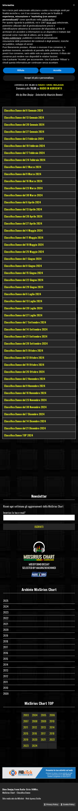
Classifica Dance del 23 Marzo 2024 (23, 188)
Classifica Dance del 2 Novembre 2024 (24, 379)
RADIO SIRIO (37, 77)
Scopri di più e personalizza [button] (38, 804)
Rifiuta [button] (20, 797)
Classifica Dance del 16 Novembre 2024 (25, 393)
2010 (5, 688)
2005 (43, 715)
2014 (5, 664)
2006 (52, 715)
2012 (5, 676)
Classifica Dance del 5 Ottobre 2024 (23, 350)
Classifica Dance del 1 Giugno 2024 (23, 259)
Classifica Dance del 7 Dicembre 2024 (24, 414)
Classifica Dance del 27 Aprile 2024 (23, 223)
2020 (6, 630)
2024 (6, 606)
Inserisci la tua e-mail (14, 513)
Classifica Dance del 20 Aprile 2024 (23, 216)
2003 (26, 715)
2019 (5, 635)
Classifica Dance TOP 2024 (18, 435)
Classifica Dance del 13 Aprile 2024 (23, 209)
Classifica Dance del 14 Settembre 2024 (26, 329)
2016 (5, 653)
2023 (5, 612)
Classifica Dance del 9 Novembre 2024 (24, 386)
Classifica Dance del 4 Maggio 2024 (23, 230)
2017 (5, 647)
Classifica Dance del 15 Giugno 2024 (23, 273)
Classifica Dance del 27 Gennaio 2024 (24, 132)
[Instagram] (42, 3)
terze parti (51, 749)
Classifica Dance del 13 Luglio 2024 (23, 301)
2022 (5, 618)
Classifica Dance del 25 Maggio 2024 (24, 252)
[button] (73, 731)
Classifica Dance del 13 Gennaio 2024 (24, 117)
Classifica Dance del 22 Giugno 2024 (23, 280)
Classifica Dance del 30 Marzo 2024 (23, 195)
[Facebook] (36, 3)
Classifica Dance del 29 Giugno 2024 (23, 287)
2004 (35, 715)
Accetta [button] (57, 797)
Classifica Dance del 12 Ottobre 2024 (24, 358)
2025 (5, 601)
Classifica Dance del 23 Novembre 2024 (25, 400)
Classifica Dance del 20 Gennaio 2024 (24, 124)
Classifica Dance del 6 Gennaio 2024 (23, 110)
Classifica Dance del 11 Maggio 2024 (23, 237)
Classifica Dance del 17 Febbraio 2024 (24, 153)
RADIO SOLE (49, 81)
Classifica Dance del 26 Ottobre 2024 (24, 372)
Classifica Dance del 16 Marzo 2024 (23, 181)
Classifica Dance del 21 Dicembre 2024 (25, 428)
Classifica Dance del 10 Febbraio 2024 (24, 146)
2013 (5, 670)
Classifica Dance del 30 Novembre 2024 (25, 407)
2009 (6, 694)
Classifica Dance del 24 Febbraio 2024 (24, 160)
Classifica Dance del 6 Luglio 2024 (22, 294)
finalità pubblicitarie (12, 764)
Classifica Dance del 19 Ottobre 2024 (24, 365)
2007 (26, 721)
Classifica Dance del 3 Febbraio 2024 (24, 139)
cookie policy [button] (48, 746)
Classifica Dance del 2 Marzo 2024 (22, 167)
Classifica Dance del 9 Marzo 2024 (22, 174)
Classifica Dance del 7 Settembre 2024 (25, 322)
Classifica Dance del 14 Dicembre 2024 (25, 421)
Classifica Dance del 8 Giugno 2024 (23, 266)
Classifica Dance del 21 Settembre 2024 (25, 336)
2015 (5, 659)
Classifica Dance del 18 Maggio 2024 (24, 245)
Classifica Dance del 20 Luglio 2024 (23, 308)
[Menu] (74, 13)
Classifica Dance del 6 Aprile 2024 (22, 202)
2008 (34, 721)
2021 (5, 624)
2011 (5, 682)
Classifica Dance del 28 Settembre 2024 (26, 343)
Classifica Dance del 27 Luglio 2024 (23, 315)
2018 (5, 641)
